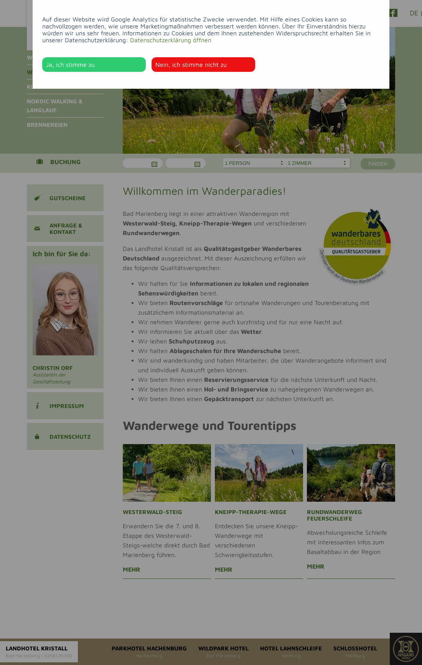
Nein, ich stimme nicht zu (191, 64)
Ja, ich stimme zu (70, 64)
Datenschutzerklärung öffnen (170, 39)
